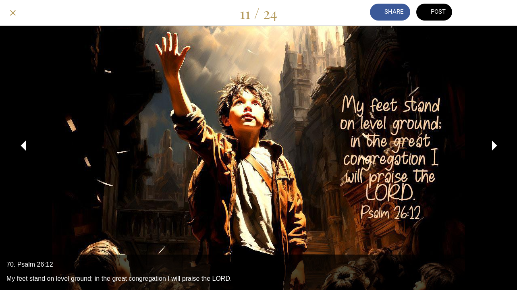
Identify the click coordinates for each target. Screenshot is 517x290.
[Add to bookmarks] (496, 13)
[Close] (13, 13)
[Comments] (475, 13)
